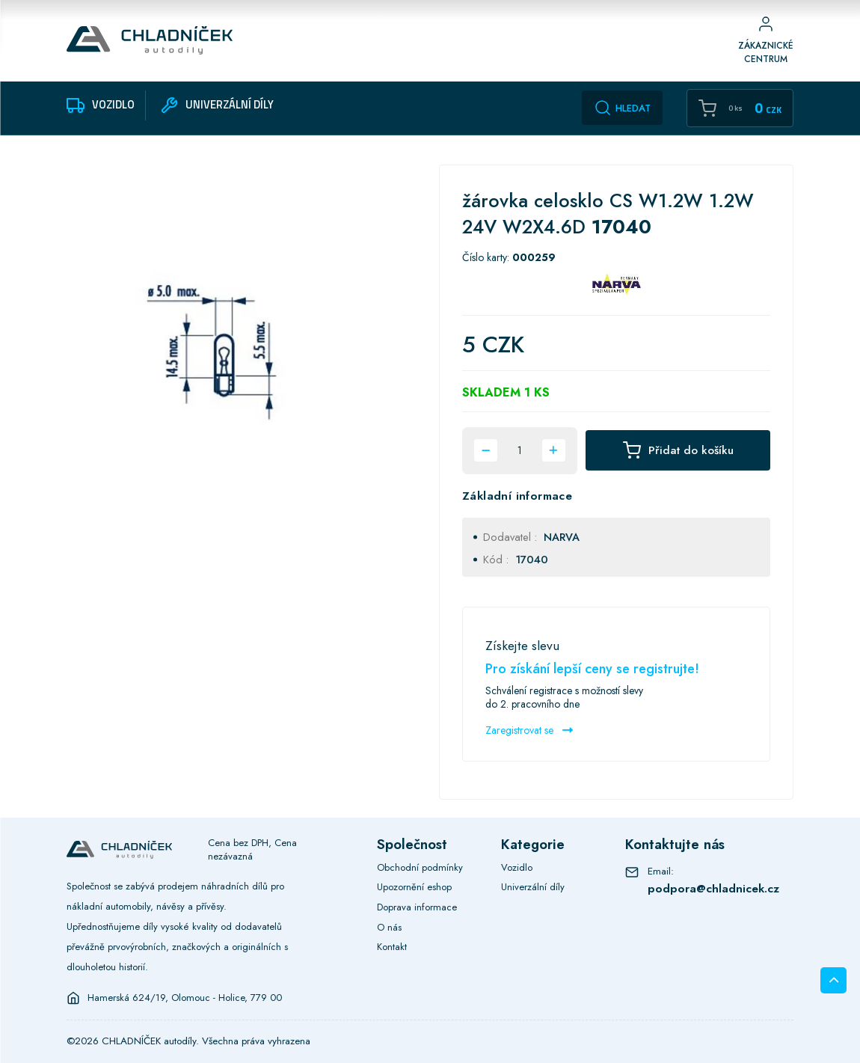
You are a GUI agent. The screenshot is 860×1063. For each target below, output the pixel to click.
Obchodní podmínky (420, 867)
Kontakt (392, 947)
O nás (389, 927)
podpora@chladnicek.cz (713, 888)
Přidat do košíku (678, 450)
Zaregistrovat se (529, 730)
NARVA (562, 537)
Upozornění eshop (414, 887)
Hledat (622, 108)
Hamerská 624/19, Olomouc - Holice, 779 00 (184, 998)
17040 (531, 559)
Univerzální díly (533, 887)
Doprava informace (417, 907)
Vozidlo (516, 867)
